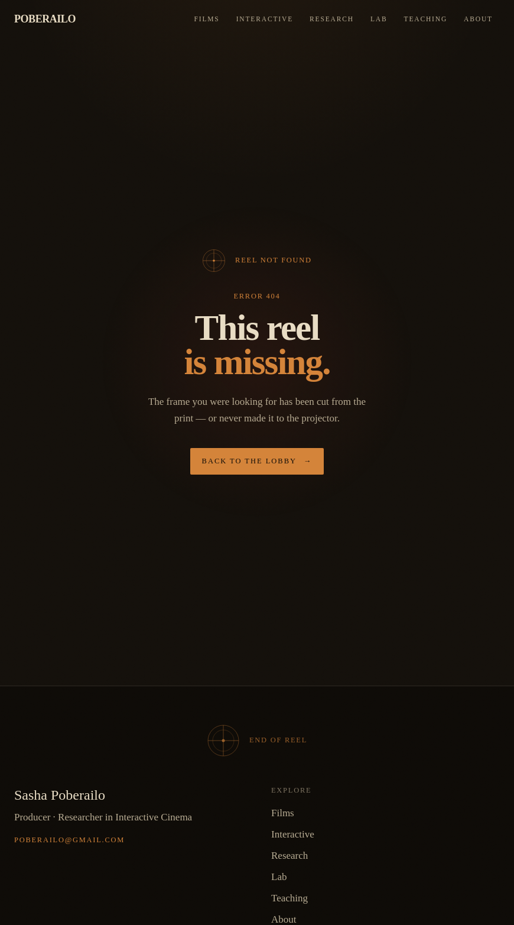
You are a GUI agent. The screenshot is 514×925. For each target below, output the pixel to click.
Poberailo (45, 19)
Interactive (264, 18)
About (478, 18)
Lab (379, 18)
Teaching (426, 18)
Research (332, 18)
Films (206, 18)
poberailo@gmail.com (69, 840)
